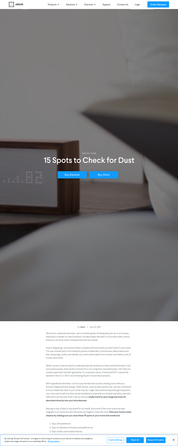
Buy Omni (104, 175)
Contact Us (122, 5)
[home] (27, 4)
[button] (53, 4)
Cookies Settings (115, 440)
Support (106, 5)
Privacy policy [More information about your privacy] (54, 442)
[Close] (173, 440)
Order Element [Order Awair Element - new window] (158, 4)
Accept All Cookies (156, 440)
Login (137, 5)
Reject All (135, 440)
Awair (82, 327)
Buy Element (72, 175)
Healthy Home (89, 154)
